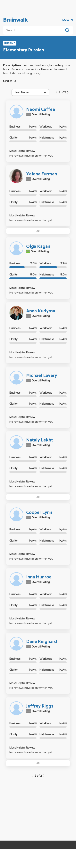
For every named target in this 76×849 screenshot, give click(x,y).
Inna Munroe (39, 577)
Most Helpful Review (22, 151)
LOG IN (67, 20)
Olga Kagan (38, 246)
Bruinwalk (15, 20)
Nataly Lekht (39, 440)
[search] (34, 30)
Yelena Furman (41, 174)
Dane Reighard (41, 642)
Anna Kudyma (40, 311)
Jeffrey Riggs (39, 706)
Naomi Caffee (40, 109)
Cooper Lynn (39, 512)
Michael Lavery (41, 375)
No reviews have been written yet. (31, 155)
